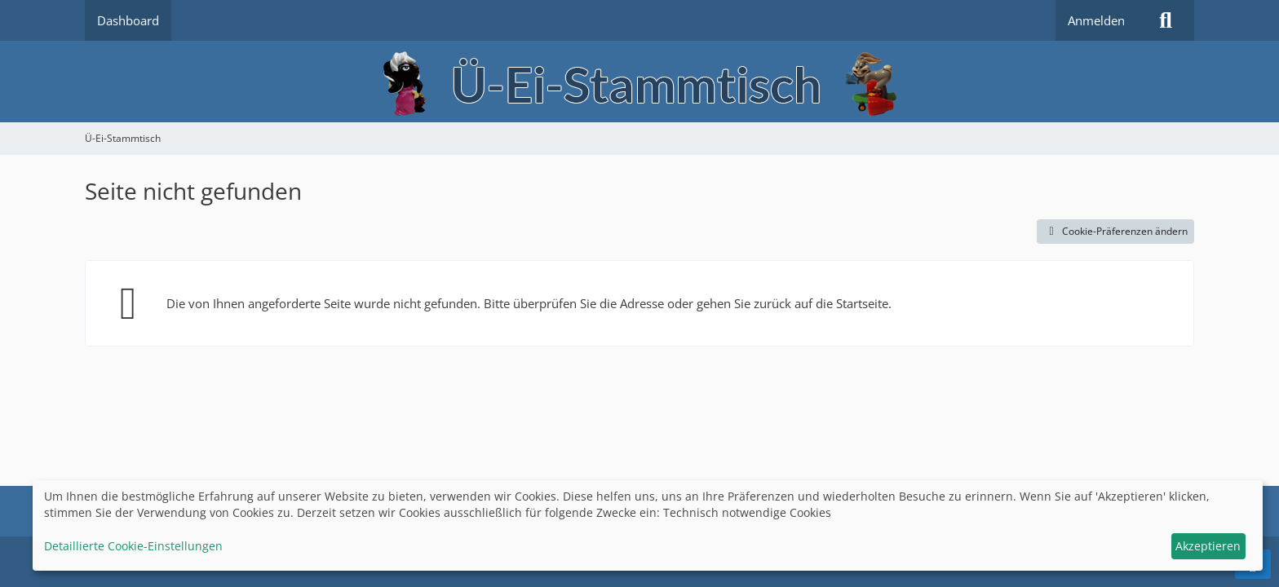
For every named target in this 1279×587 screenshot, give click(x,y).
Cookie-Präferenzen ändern (1115, 231)
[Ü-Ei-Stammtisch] (639, 81)
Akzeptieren (1208, 546)
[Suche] (1165, 20)
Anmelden (1096, 20)
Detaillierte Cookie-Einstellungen (133, 546)
